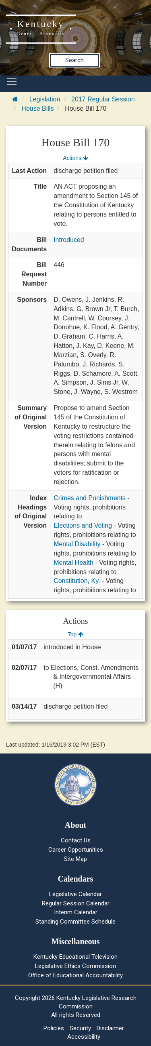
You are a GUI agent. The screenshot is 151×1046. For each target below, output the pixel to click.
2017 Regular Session (102, 99)
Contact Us (76, 840)
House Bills (37, 108)
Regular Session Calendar (76, 903)
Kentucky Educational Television (75, 956)
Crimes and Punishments (90, 498)
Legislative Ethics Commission (75, 966)
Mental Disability (77, 544)
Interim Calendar (75, 912)
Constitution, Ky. (77, 580)
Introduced (69, 239)
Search (74, 60)
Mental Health (73, 562)
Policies (53, 1028)
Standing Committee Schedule (75, 921)
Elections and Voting (83, 525)
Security (80, 1028)
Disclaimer (110, 1028)
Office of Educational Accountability (75, 975)
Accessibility (83, 1036)
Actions (75, 158)
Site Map (75, 859)
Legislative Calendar (75, 894)
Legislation (44, 99)
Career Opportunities (75, 849)
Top (75, 634)
